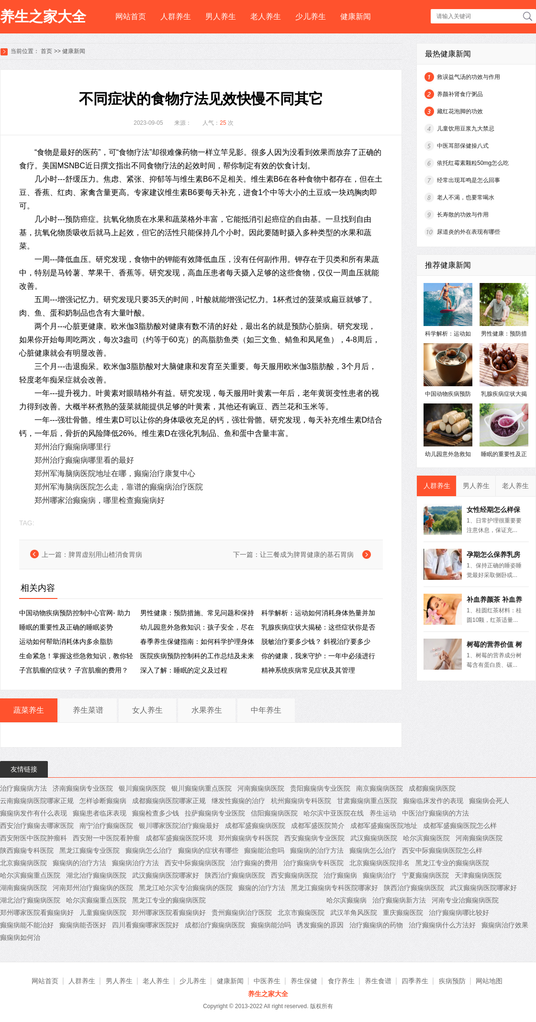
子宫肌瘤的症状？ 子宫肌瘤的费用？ (73, 670)
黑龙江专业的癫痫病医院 (452, 863)
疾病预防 (452, 981)
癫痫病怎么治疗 (148, 850)
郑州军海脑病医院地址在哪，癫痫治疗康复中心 (114, 473)
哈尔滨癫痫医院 (426, 838)
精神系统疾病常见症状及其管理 (308, 670)
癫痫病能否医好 (82, 925)
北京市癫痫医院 (301, 912)
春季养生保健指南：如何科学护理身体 (197, 641)
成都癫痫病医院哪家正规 (169, 801)
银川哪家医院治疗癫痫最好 (179, 825)
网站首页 (130, 16)
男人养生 (220, 16)
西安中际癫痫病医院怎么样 (442, 850)
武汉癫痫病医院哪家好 (165, 875)
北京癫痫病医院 (23, 863)
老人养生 (265, 16)
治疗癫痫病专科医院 (313, 863)
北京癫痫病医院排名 (379, 863)
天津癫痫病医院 (478, 875)
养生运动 (382, 813)
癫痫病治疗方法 (135, 863)
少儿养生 (310, 16)
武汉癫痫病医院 (373, 838)
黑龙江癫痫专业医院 (89, 850)
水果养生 (206, 710)
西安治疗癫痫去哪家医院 (37, 825)
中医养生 (267, 981)
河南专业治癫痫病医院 (465, 900)
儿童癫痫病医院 (102, 912)
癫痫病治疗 (379, 875)
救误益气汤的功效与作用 (468, 77)
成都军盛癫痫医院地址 (383, 825)
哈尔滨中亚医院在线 (333, 813)
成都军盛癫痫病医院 (255, 825)
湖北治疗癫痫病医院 (96, 875)
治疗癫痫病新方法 (399, 900)
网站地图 (489, 981)
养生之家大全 (43, 16)
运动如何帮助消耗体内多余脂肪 (66, 641)
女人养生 (147, 710)
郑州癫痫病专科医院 (248, 838)
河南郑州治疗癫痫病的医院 (93, 888)
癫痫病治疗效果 (504, 925)
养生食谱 (378, 981)
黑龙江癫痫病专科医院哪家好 (334, 888)
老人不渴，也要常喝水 (465, 197)
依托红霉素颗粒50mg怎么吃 (473, 163)
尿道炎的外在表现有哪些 (468, 231)
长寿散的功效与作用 (463, 214)
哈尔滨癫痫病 (346, 900)
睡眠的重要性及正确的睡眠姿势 (66, 627)
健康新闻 (355, 16)
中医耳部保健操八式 (463, 145)
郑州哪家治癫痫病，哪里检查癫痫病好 (99, 500)
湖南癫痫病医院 (23, 888)
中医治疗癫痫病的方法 (435, 813)
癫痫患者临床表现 (99, 813)
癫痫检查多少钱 (155, 813)
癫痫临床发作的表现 (433, 801)
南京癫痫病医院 (379, 788)
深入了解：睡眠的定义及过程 (183, 670)
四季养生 (415, 981)
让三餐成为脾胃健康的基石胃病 (307, 554)
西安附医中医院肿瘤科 (33, 838)
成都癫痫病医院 (432, 788)
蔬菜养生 (28, 710)
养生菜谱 (88, 710)
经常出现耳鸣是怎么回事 (468, 180)
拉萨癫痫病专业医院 (215, 813)
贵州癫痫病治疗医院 (242, 912)
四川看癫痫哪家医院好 (145, 925)
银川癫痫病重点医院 (201, 788)
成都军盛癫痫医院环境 (178, 838)
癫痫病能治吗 (271, 925)
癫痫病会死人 (489, 801)
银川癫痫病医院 (142, 788)
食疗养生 (341, 981)
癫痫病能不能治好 (27, 925)
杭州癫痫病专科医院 (301, 801)
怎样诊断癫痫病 (102, 801)
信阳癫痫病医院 (274, 813)
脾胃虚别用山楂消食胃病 (105, 554)
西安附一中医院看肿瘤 (106, 838)
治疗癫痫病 (340, 875)
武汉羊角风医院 (353, 912)
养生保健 (303, 981)
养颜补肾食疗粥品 (460, 94)
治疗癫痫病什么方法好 (442, 925)
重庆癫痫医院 (403, 912)
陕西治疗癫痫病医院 (235, 875)
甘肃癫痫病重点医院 (367, 801)
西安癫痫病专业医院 (314, 838)
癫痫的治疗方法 (261, 888)
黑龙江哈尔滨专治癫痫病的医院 (186, 888)
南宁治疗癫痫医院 (106, 825)
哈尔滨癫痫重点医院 (30, 875)
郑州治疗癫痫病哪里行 (72, 447)
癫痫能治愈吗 (264, 850)
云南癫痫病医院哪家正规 (37, 801)
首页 (46, 51)
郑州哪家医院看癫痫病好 (37, 912)
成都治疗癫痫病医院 (215, 925)
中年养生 (266, 710)
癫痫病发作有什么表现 (33, 813)
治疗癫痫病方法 (23, 788)
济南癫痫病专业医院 (83, 788)
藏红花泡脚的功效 (460, 111)
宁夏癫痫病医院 (425, 875)
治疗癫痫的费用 (254, 863)
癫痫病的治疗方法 (317, 850)
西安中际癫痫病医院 (195, 863)
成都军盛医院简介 (318, 825)
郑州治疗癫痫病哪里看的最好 (84, 460)
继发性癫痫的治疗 (238, 801)
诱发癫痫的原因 (320, 925)
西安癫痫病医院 (294, 875)
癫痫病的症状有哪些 (208, 850)
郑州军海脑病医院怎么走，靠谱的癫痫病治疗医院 (118, 487)
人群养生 (175, 16)
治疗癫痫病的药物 (376, 925)
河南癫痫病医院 (260, 788)
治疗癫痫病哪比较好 (459, 912)
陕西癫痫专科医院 (27, 850)
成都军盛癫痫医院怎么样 (460, 825)
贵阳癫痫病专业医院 (320, 788)
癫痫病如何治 (20, 937)
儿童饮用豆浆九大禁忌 (465, 128)
